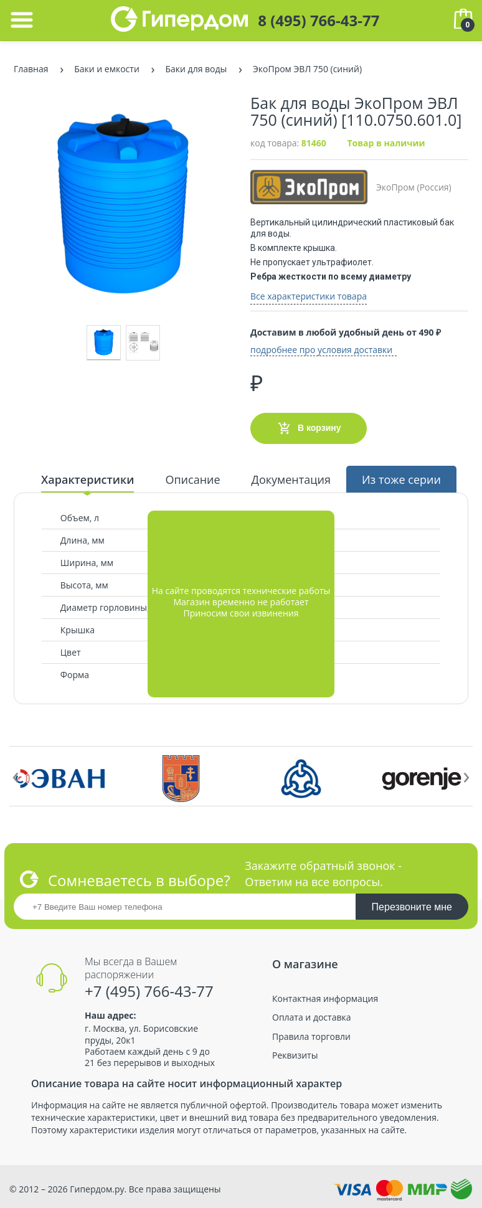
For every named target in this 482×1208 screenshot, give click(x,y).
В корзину (308, 428)
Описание (192, 479)
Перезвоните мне (412, 907)
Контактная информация (325, 998)
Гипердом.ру (97, 1189)
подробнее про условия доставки (321, 350)
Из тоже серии (401, 479)
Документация (291, 479)
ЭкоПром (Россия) (350, 187)
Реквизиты (295, 1055)
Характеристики (87, 479)
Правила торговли (311, 1036)
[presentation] (15, 774)
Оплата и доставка (311, 1017)
